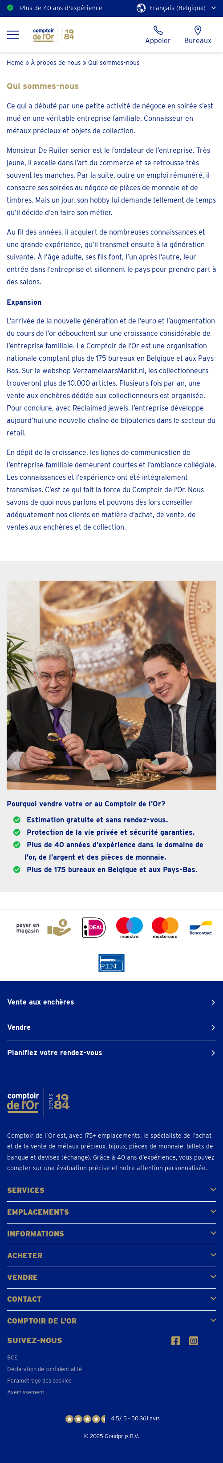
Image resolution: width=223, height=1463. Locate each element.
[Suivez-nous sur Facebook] (175, 1340)
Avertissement (26, 1392)
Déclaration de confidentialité (44, 1369)
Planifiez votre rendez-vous (54, 1052)
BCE (12, 1357)
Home (15, 62)
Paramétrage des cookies (39, 1380)
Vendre (19, 1027)
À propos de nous (56, 62)
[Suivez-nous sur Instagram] (193, 1340)
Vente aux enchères (40, 1002)
